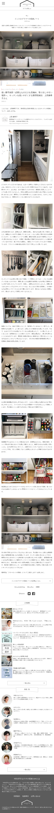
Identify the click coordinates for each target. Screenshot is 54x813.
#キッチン (16, 89)
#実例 (21, 89)
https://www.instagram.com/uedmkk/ (18, 123)
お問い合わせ (35, 796)
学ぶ (27, 15)
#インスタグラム (7, 89)
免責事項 (25, 796)
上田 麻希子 (13, 117)
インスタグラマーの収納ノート (27, 19)
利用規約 (17, 796)
